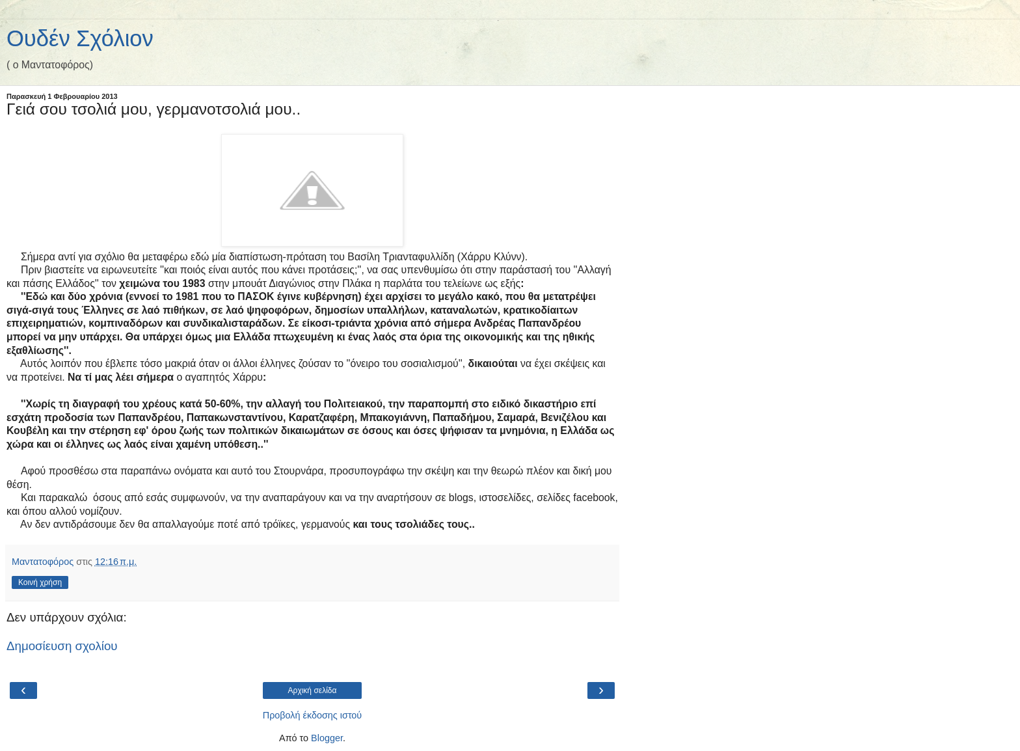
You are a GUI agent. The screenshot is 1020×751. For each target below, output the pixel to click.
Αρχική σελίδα (312, 690)
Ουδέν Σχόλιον (80, 38)
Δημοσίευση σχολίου (62, 646)
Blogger (327, 738)
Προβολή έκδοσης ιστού (312, 715)
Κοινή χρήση (40, 582)
